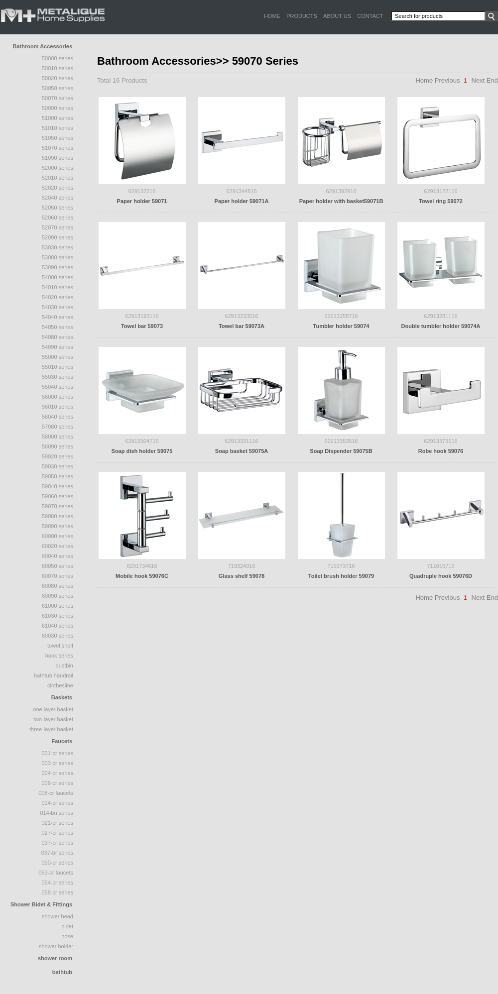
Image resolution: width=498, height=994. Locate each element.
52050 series (57, 208)
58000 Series (57, 437)
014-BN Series (56, 813)
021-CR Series (57, 823)
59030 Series (57, 466)
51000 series (57, 118)
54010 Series (57, 287)
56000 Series (57, 397)
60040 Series (57, 556)
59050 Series (57, 476)
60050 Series (57, 566)
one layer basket (53, 709)
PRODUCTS (301, 16)
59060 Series (57, 496)
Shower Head (57, 916)
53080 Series (57, 257)
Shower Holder (56, 946)
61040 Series (57, 626)
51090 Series (57, 158)
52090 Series (57, 237)
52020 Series (57, 188)
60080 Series (57, 586)
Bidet (67, 926)
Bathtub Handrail (53, 675)
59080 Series (57, 516)
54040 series (57, 317)
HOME (272, 16)
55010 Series (57, 367)
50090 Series (57, 108)
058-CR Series (57, 892)
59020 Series (57, 456)
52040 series (57, 198)
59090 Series (57, 526)
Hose (67, 936)
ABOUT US (337, 16)
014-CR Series (57, 803)
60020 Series (57, 546)
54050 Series (57, 327)
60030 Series (57, 636)
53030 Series (57, 247)
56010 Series (57, 407)
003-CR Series (57, 763)
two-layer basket (53, 719)
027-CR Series (57, 833)
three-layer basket (51, 729)
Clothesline (60, 685)
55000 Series (57, 357)
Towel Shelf (60, 646)
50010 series (57, 68)
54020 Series (57, 297)
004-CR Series (57, 773)
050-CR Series (57, 863)
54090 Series (57, 347)
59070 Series (57, 506)
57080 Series (57, 427)
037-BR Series (57, 853)
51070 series (57, 148)
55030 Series (57, 377)
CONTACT (370, 16)
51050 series (57, 138)
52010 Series (57, 178)
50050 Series (57, 88)
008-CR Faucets (55, 793)
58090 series (57, 446)
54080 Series (57, 337)
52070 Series (57, 227)
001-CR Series (57, 753)
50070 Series (57, 98)
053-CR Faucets (55, 873)
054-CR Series (57, 882)
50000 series (57, 58)
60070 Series (57, 576)
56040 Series (57, 417)
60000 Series (57, 536)
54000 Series (57, 277)
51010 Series (57, 128)
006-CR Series (57, 783)
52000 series (57, 168)
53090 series (57, 267)
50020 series (57, 78)
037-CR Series (57, 843)
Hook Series (59, 656)
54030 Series (57, 307)
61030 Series (57, 616)
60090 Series (57, 596)
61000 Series (57, 606)
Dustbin (64, 665)
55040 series (57, 387)
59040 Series (57, 486)
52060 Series (57, 218)
